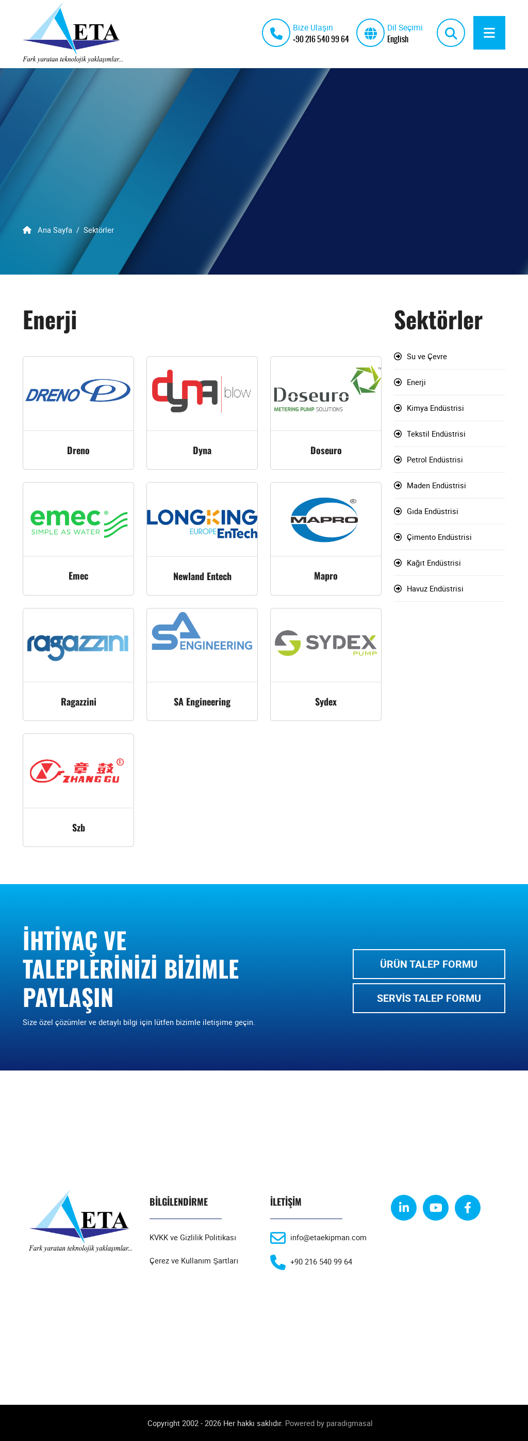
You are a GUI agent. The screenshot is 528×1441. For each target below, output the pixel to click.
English (397, 38)
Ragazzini (78, 701)
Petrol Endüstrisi (435, 460)
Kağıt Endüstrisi (434, 563)
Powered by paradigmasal (329, 1423)
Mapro (326, 575)
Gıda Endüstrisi (432, 511)
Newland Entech (202, 576)
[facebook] (468, 1208)
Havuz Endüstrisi (435, 589)
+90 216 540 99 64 (321, 38)
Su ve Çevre (427, 356)
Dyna (202, 450)
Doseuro (326, 450)
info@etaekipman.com (328, 1237)
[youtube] (436, 1208)
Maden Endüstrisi (436, 486)
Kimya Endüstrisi (435, 408)
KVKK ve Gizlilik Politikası (193, 1237)
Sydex (326, 701)
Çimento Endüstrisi (439, 537)
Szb (78, 827)
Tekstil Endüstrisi (436, 434)
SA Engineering (202, 701)
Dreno (78, 450)
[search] (451, 33)
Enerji (416, 382)
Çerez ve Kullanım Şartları (194, 1260)
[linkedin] (404, 1208)
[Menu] (489, 33)
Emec (78, 575)
